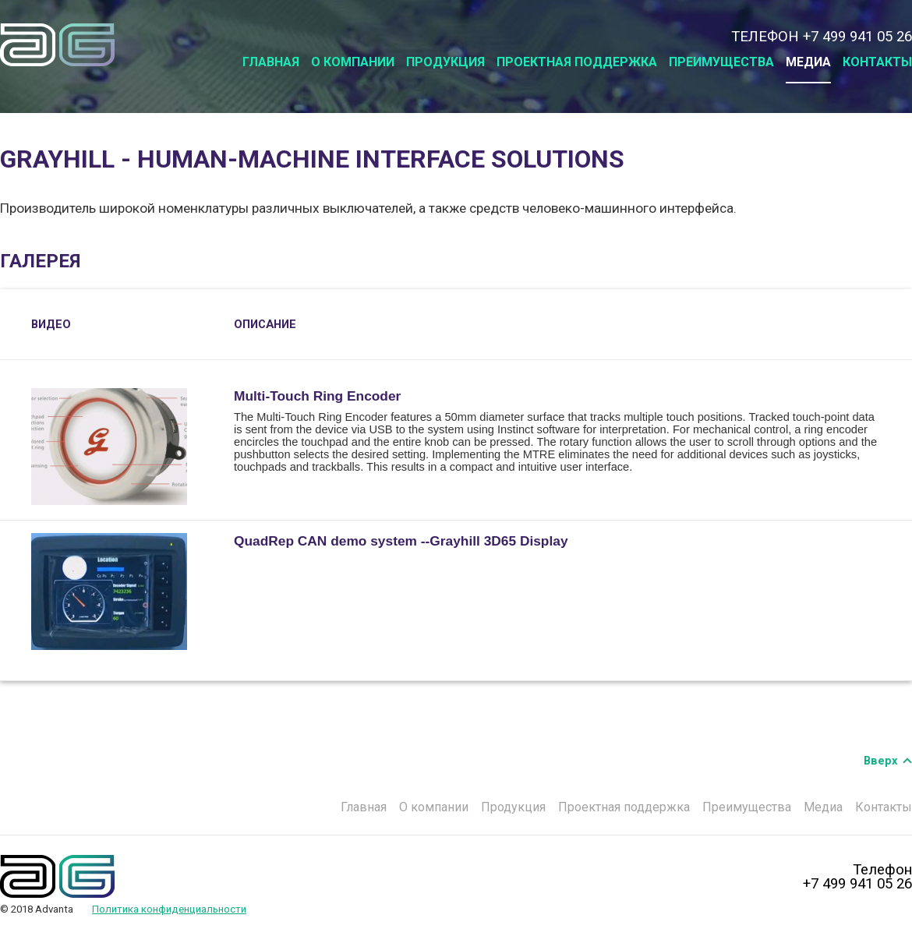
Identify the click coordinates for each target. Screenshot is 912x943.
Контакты (877, 62)
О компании (352, 62)
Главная (270, 62)
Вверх (880, 761)
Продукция (445, 62)
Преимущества (721, 62)
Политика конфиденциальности (169, 909)
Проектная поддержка (577, 62)
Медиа (808, 62)
